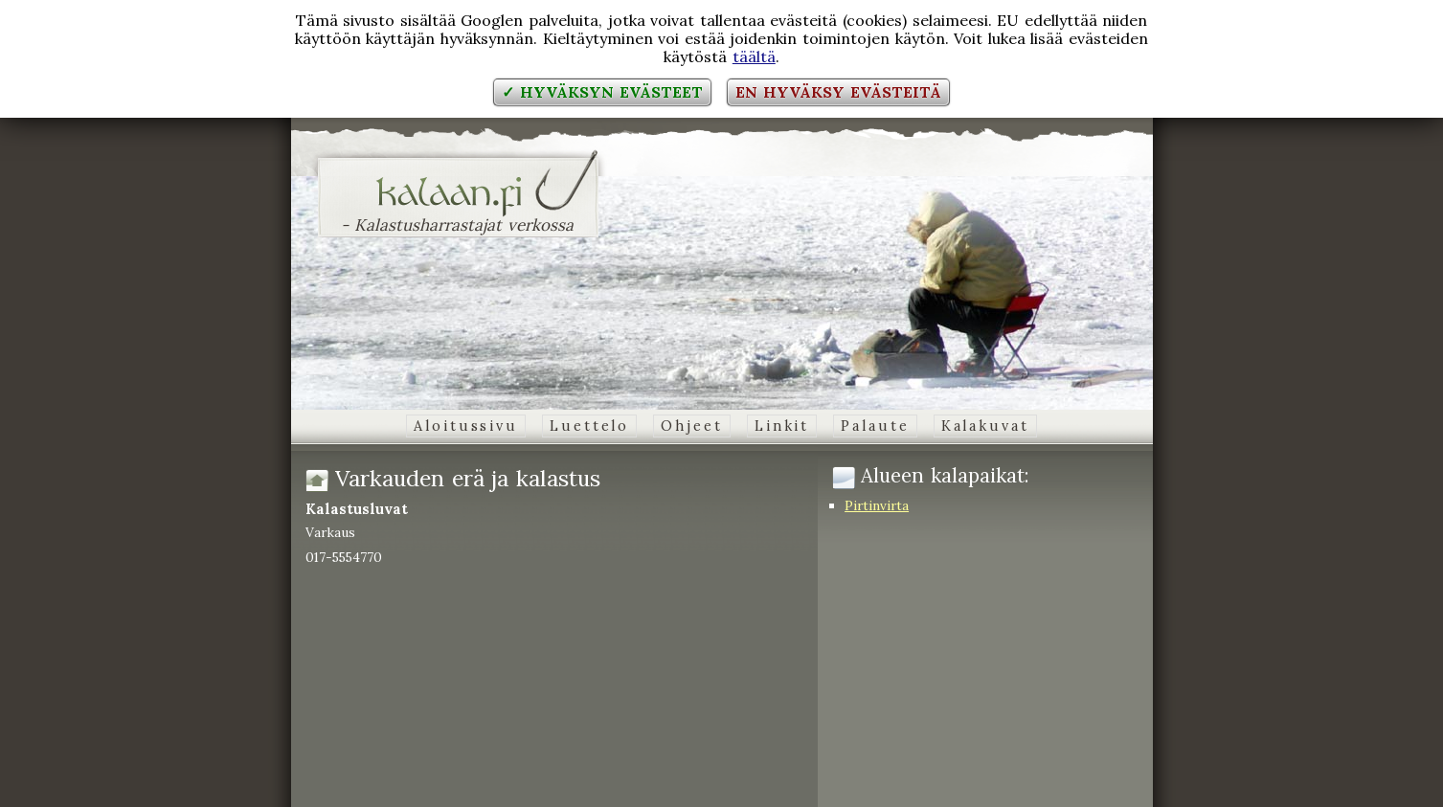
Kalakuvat (985, 426)
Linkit (782, 426)
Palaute (875, 426)
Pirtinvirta (877, 505)
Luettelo (589, 426)
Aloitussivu (466, 426)
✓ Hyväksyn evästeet (602, 91)
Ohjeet (691, 426)
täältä (754, 56)
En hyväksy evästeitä (837, 91)
